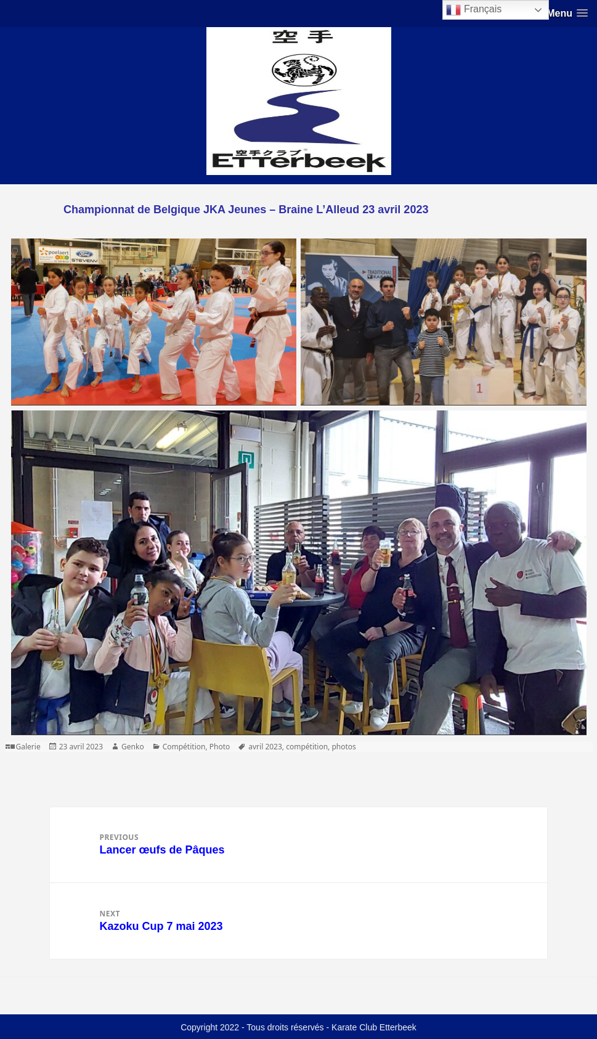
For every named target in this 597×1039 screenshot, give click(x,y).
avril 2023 (265, 746)
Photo (219, 746)
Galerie (28, 746)
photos (343, 746)
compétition (307, 746)
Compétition (184, 746)
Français (474, 9)
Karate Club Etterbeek (373, 1027)
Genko (132, 746)
